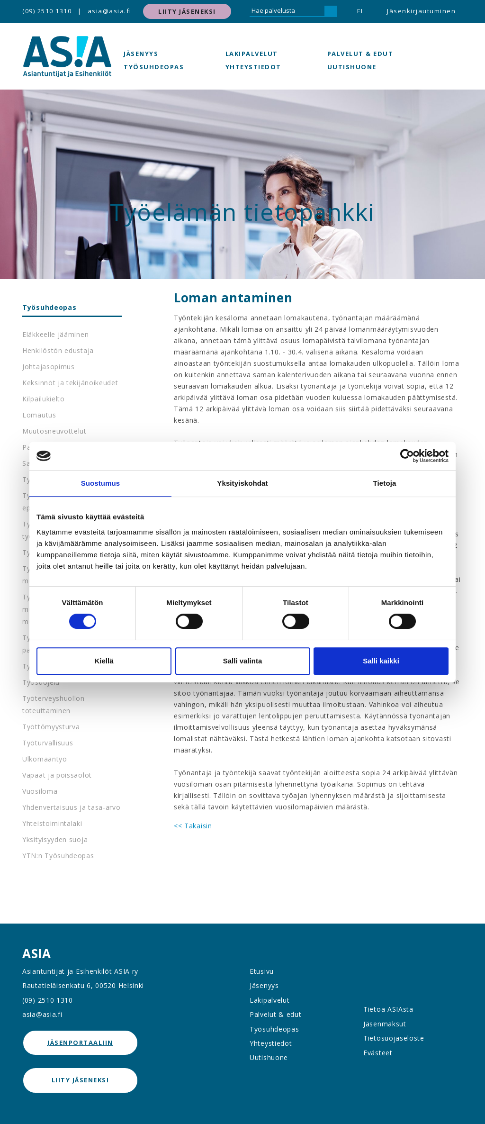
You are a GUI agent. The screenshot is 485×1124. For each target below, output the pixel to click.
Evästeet (378, 1052)
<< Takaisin (193, 825)
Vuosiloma (39, 791)
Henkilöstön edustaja (58, 350)
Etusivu (262, 971)
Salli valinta (242, 661)
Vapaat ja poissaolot (57, 775)
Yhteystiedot (253, 67)
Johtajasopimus (48, 366)
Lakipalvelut (251, 53)
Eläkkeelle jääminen (55, 334)
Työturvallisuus (47, 742)
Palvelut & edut (360, 53)
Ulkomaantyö (44, 758)
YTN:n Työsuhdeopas (58, 855)
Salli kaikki (381, 661)
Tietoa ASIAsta (388, 1009)
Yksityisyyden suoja (55, 839)
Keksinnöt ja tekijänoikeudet (70, 382)
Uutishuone (352, 67)
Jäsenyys (141, 53)
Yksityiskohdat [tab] (242, 483)
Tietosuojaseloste (393, 1037)
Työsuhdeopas (154, 67)
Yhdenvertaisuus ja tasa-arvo (71, 807)
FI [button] (360, 11)
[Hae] (330, 11)
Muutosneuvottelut (54, 430)
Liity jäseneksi (187, 11)
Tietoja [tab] (384, 483)
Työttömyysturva (51, 726)
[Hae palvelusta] (287, 11)
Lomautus (39, 414)
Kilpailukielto (43, 398)
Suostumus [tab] (100, 483)
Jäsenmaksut (384, 1023)
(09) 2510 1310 (47, 11)
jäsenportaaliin (80, 1042)
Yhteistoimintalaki (52, 823)
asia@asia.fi (110, 11)
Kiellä (103, 661)
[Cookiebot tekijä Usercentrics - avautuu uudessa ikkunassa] (407, 456)
